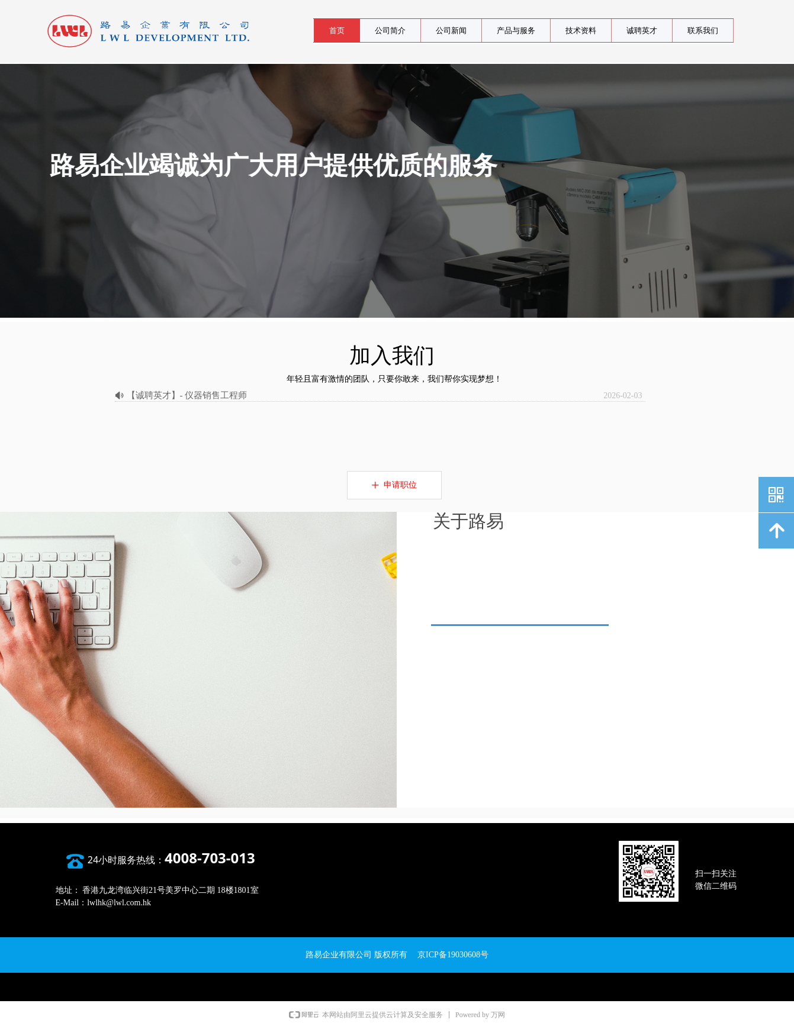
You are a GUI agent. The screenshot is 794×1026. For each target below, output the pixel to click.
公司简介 (390, 30)
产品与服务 (516, 30)
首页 (337, 30)
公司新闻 (451, 30)
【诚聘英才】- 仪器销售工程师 (187, 395)
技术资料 (580, 30)
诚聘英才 (641, 30)
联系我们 (702, 30)
